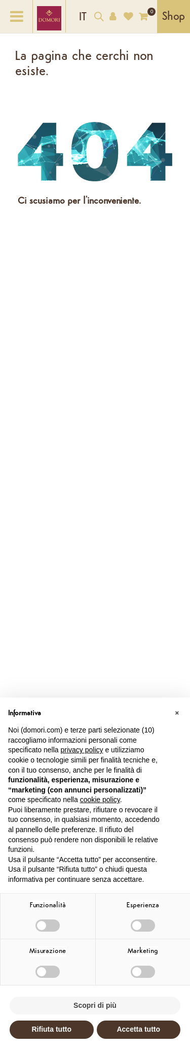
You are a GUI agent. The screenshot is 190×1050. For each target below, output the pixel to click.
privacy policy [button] (82, 750)
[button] (177, 714)
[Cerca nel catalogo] (98, 18)
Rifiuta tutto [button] (51, 1029)
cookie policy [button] (100, 800)
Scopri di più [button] (95, 1005)
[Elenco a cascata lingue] (83, 16)
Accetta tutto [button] (138, 1029)
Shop (173, 17)
